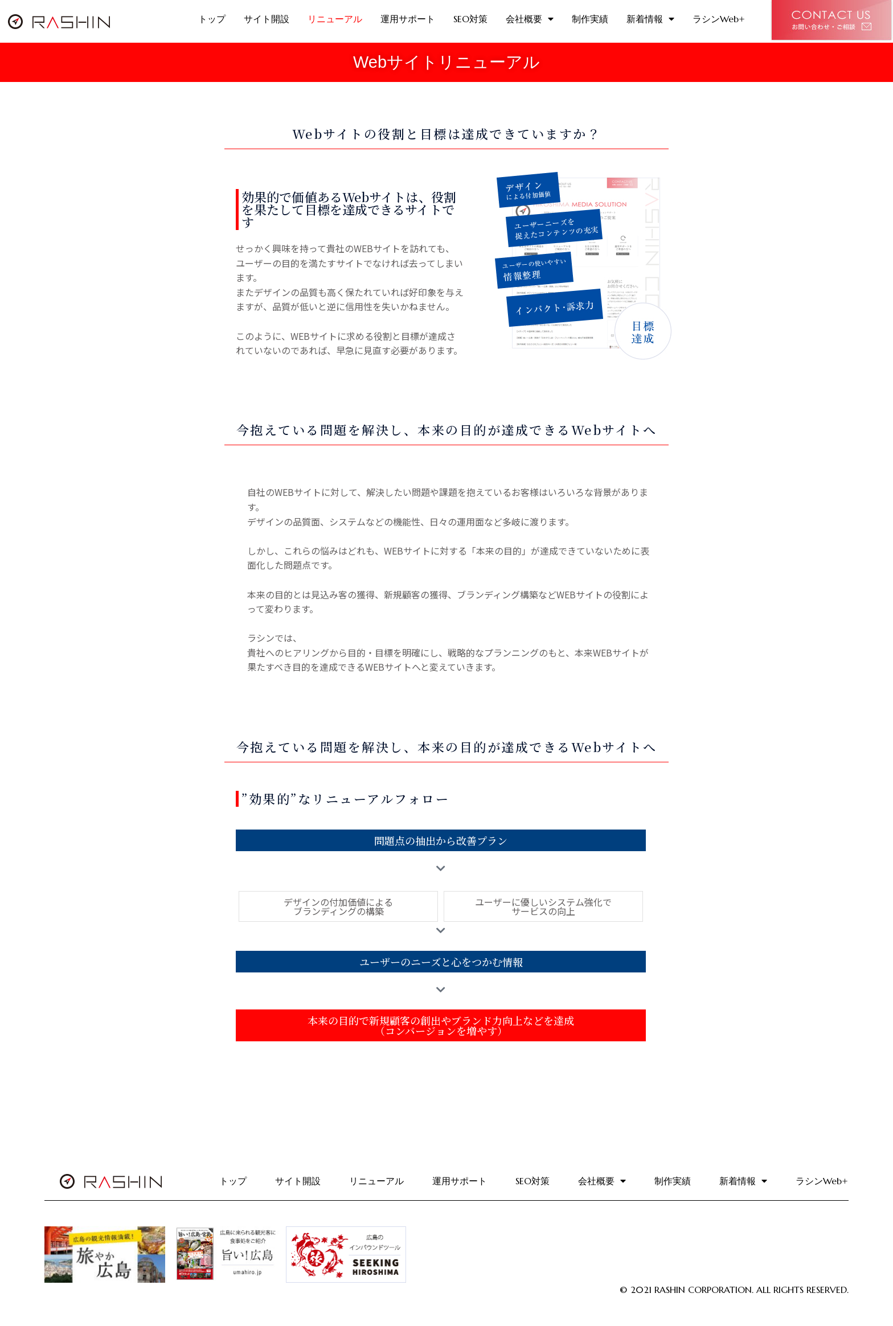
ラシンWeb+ (719, 18)
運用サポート (407, 18)
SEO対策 (470, 18)
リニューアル (335, 18)
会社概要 (530, 19)
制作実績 (590, 18)
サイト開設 (266, 18)
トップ (212, 18)
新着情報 (650, 19)
